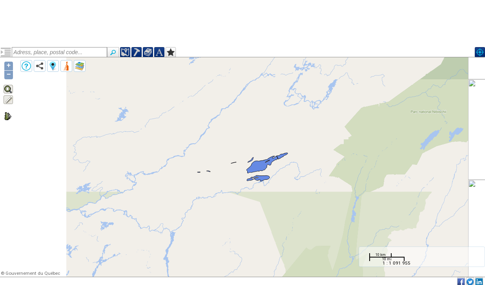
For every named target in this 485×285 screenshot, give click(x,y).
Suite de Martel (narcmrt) (43, 79)
